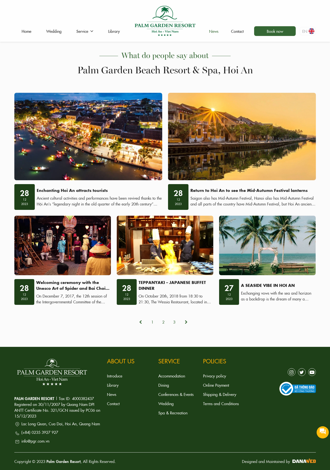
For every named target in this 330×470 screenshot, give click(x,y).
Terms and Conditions (221, 403)
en (308, 31)
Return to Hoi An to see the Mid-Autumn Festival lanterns (249, 190)
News (111, 394)
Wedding (166, 403)
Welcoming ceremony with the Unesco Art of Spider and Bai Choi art (71, 288)
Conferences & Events (176, 394)
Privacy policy (214, 375)
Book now (275, 31)
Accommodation (171, 375)
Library (113, 385)
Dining (163, 385)
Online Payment (216, 385)
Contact (113, 403)
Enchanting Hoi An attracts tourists (72, 190)
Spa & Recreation (172, 412)
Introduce (114, 375)
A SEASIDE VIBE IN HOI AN (268, 285)
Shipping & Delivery (219, 394)
